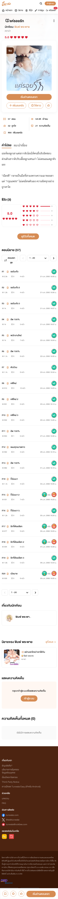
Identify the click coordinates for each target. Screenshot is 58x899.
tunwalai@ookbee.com (16, 824)
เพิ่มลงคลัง (16, 105)
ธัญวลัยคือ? (7, 766)
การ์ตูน (39, 10)
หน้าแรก (7, 10)
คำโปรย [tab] (6, 145)
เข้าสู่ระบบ (50, 3)
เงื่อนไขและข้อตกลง (9, 777)
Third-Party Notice (10, 782)
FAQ (4, 803)
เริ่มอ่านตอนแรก (29, 97)
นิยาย (18, 10)
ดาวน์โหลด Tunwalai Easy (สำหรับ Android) (21, 787)
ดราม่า (8, 31)
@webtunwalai (12, 820)
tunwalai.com (12, 815)
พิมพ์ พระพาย (22, 27)
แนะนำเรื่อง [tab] (20, 145)
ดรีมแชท (51, 9)
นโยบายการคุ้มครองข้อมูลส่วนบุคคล (10, 771)
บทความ (5, 798)
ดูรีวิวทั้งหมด (28, 236)
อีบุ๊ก (29, 10)
